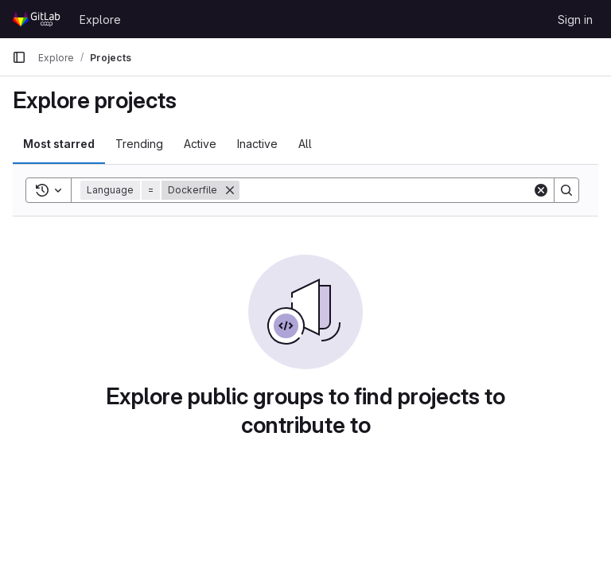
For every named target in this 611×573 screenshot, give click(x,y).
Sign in (575, 19)
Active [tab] (200, 143)
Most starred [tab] (59, 143)
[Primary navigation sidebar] (19, 57)
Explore (100, 19)
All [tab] (305, 143)
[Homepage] (38, 19)
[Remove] (229, 190)
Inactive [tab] (257, 143)
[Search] (386, 190)
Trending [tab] (139, 143)
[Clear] (541, 190)
